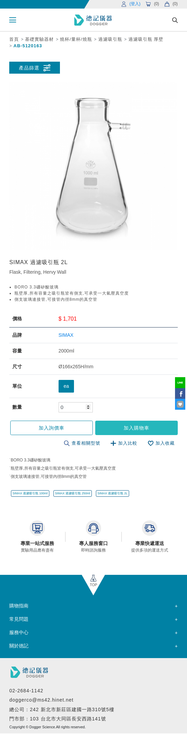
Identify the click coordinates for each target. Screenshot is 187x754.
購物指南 (18, 605)
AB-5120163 (27, 45)
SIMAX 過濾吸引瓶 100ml (30, 493)
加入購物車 (136, 428)
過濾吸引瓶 (110, 39)
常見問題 (18, 619)
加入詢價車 (51, 428)
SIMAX (66, 335)
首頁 (14, 39)
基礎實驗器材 (39, 39)
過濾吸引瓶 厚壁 (146, 39)
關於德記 (18, 645)
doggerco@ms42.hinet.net (41, 700)
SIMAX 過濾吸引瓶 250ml (72, 493)
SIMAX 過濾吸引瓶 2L (113, 493)
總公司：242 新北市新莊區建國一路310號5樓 (61, 709)
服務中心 (18, 632)
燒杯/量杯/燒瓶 (76, 39)
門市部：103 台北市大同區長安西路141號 (57, 718)
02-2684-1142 (26, 690)
